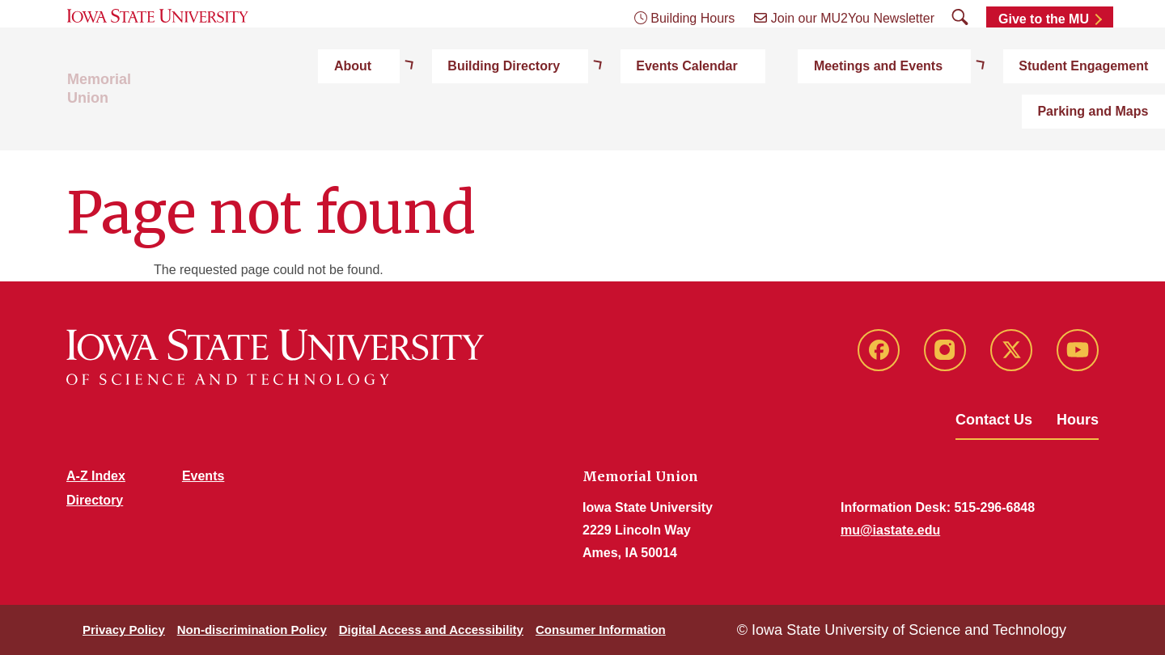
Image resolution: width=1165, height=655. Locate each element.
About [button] (335, 122)
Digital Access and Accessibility (431, 629)
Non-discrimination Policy (252, 629)
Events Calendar (581, 122)
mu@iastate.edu (890, 530)
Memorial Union (121, 123)
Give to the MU (1043, 50)
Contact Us (993, 420)
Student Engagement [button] (890, 122)
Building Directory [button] (442, 122)
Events (203, 476)
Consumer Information (601, 629)
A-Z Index (95, 476)
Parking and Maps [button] (1042, 122)
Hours (1078, 420)
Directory (94, 500)
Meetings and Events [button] (728, 122)
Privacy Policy (124, 629)
